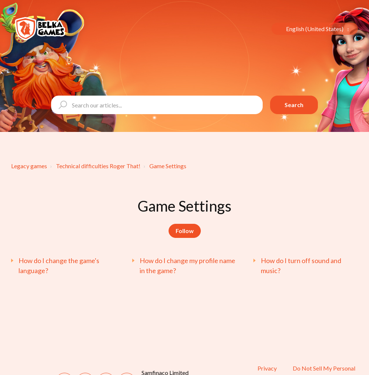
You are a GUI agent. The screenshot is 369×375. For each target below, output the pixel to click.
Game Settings (167, 165)
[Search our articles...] (157, 105)
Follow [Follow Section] (185, 230)
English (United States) (315, 28)
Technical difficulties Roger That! (98, 165)
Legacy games (29, 165)
